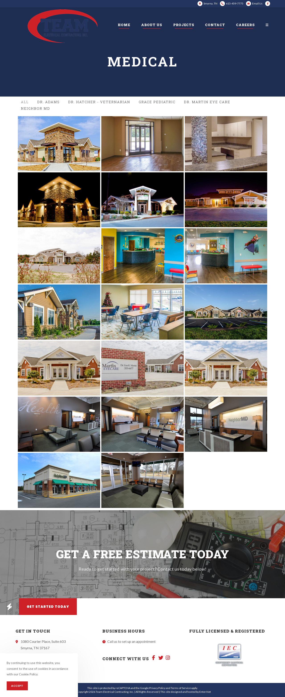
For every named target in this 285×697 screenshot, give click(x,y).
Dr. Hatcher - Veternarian (99, 102)
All (25, 102)
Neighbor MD (35, 108)
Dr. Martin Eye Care (207, 102)
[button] (9, 606)
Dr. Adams (48, 102)
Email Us (257, 3)
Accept (17, 685)
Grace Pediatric (157, 102)
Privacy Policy (157, 688)
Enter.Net (205, 691)
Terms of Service (181, 688)
